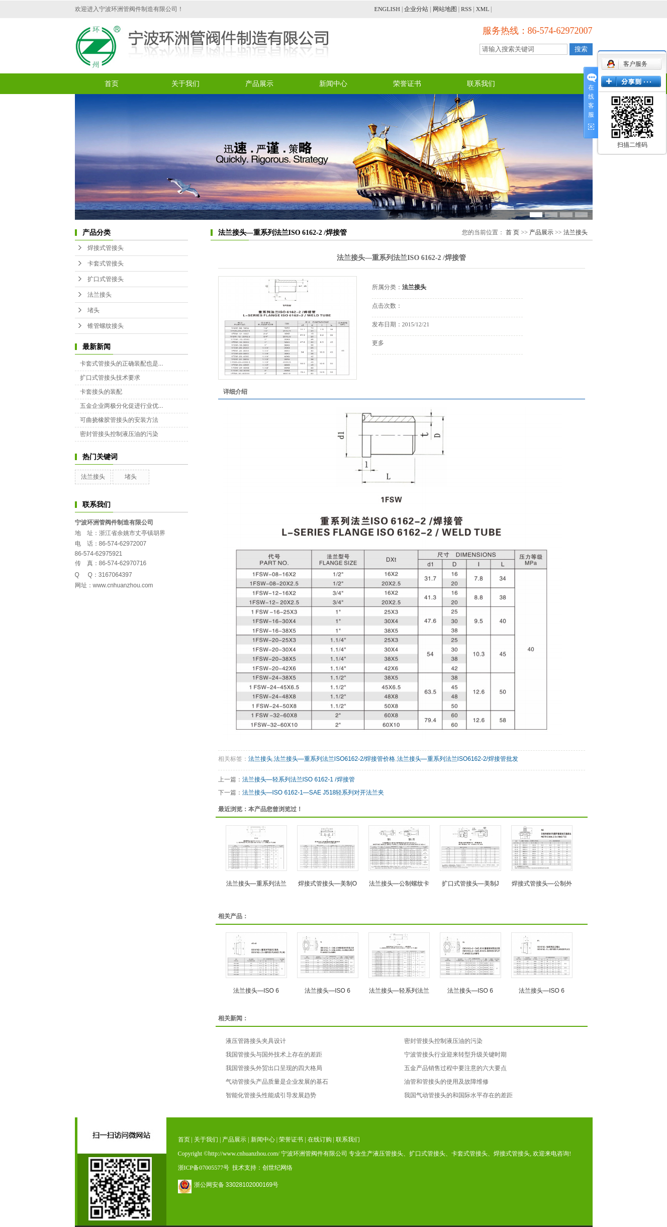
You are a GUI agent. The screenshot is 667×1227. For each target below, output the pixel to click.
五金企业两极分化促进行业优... (121, 405)
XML (482, 9)
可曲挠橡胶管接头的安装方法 (119, 419)
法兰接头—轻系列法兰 (399, 990)
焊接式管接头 (105, 247)
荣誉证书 (407, 83)
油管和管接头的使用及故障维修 (446, 1081)
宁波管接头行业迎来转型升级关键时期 (455, 1054)
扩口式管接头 (105, 279)
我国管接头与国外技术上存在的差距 (274, 1054)
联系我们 (481, 83)
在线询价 (400, 368)
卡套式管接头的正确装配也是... (121, 363)
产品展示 (259, 83)
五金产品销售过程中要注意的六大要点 (455, 1068)
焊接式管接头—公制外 (542, 883)
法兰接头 (99, 294)
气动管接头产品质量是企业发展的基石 (277, 1081)
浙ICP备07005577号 (204, 1167)
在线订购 (320, 1139)
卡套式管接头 (105, 263)
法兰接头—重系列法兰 (256, 883)
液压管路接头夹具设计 (256, 1040)
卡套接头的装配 (101, 391)
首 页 (512, 232)
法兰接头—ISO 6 (256, 990)
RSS (466, 9)
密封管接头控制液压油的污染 (119, 433)
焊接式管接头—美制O (327, 883)
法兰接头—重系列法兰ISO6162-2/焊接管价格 (334, 758)
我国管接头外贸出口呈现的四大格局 (274, 1068)
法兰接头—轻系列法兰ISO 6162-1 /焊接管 (298, 779)
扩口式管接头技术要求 (110, 377)
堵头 (93, 310)
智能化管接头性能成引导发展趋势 (271, 1095)
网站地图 (445, 9)
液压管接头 (388, 1153)
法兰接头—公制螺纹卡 (399, 883)
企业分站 (416, 9)
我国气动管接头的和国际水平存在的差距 (458, 1095)
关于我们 (185, 83)
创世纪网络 (277, 1167)
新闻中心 (333, 83)
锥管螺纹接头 (105, 325)
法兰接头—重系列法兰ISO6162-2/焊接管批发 (457, 758)
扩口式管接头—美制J (470, 883)
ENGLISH (387, 9)
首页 (112, 83)
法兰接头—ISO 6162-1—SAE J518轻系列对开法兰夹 (313, 792)
